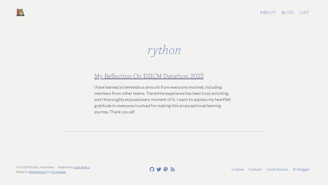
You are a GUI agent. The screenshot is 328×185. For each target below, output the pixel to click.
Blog (288, 12)
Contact (255, 169)
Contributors (277, 169)
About (268, 12)
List (305, 12)
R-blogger (301, 169)
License (238, 169)
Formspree (58, 171)
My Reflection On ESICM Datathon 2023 (148, 76)
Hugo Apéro (81, 167)
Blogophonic (38, 171)
